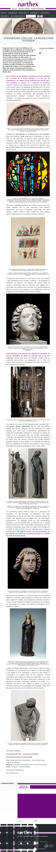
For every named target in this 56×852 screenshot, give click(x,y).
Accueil (4, 14)
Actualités (45, 14)
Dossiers (34, 14)
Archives (5, 17)
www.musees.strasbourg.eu (15, 770)
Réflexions (24, 14)
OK (36, 820)
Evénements (12, 14)
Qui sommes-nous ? (18, 17)
